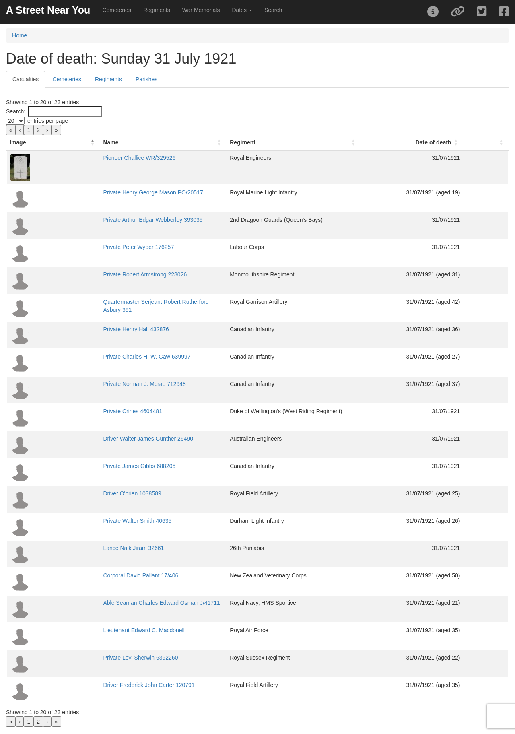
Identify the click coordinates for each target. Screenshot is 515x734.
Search (273, 10)
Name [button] (60, 142)
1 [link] (28, 130)
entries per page (47, 121)
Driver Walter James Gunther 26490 (98, 438)
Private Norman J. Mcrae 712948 (94, 384)
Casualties (25, 79)
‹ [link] (20, 130)
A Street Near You (48, 10)
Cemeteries (116, 10)
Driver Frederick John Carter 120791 (98, 685)
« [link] (10, 130)
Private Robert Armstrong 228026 (94, 274)
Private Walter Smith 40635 (87, 521)
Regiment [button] (259, 142)
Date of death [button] (458, 142)
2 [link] (38, 130)
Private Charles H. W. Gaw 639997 (96, 356)
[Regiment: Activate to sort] (324, 142)
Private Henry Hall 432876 (85, 329)
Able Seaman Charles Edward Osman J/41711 (111, 603)
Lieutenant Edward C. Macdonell (93, 630)
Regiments (156, 10)
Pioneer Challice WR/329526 (89, 158)
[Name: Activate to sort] (146, 142)
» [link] (56, 130)
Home (19, 35)
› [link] (47, 130)
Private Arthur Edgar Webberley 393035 (102, 219)
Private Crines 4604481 (82, 411)
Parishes (146, 79)
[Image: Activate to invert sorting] (27, 142)
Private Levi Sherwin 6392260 (90, 657)
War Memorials (201, 10)
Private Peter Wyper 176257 (88, 247)
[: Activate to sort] (498, 142)
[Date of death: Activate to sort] (446, 142)
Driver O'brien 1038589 (82, 493)
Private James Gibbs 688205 (89, 466)
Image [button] (18, 142)
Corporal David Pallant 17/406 (90, 575)
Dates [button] (242, 10)
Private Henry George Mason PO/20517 (102, 192)
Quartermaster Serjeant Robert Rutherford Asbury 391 (120, 302)
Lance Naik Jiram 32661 (83, 548)
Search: (15, 111)
